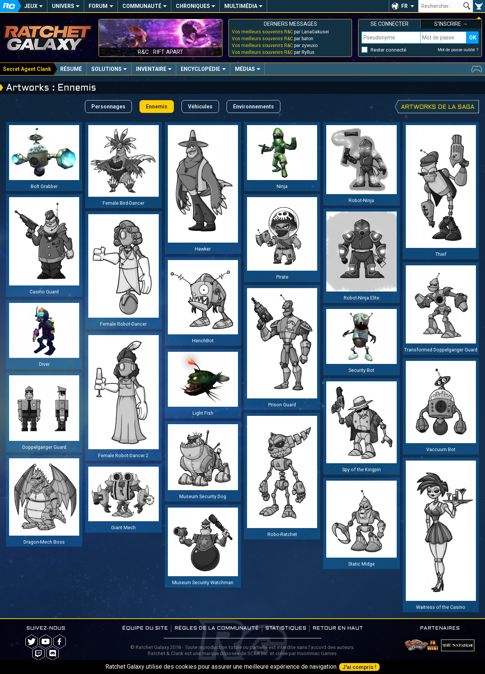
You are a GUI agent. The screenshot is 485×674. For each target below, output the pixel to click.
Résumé (71, 69)
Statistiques (285, 628)
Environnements (253, 106)
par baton (272, 38)
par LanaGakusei (280, 31)
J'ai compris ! (359, 667)
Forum (98, 6)
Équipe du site (145, 628)
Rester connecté (388, 50)
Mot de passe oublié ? (458, 49)
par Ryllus (273, 52)
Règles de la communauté (216, 628)
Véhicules (200, 106)
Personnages (108, 106)
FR (404, 6)
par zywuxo (275, 45)
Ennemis (156, 106)
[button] (403, 6)
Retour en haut (338, 628)
